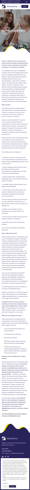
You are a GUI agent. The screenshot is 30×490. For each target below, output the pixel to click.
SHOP (24, 6)
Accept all (12, 486)
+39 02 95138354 (6, 451)
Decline (5, 486)
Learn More (5, 448)
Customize (5, 483)
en (26, 2)
